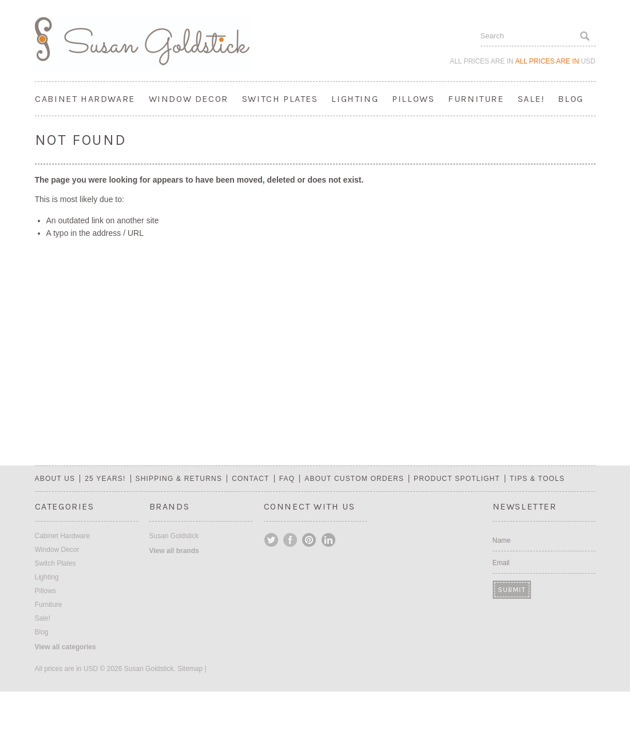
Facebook (291, 540)
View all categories (65, 647)
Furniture (476, 98)
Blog (570, 98)
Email (501, 563)
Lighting (354, 98)
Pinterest (310, 540)
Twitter (272, 540)
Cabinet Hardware (85, 98)
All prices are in (555, 61)
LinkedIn (328, 540)
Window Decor (188, 98)
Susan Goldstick (174, 536)
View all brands (174, 551)
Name (502, 540)
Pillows (413, 98)
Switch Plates (280, 98)
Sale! (531, 98)
